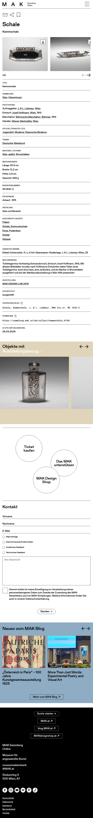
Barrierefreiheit (8, 809)
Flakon (5, 222)
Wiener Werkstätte (22, 121)
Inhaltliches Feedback (15, 547)
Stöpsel (6, 239)
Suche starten (46, 713)
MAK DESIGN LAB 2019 (15, 283)
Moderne (19, 132)
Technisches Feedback (15, 552)
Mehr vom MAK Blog (46, 701)
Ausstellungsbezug (20, 351)
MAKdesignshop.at (46, 735)
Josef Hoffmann (20, 112)
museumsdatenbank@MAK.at (15, 766)
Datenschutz (7, 801)
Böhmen (46, 116)
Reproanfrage (12, 537)
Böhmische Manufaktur (28, 116)
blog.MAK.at (46, 728)
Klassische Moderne (36, 132)
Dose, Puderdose (11, 230)
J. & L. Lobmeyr (26, 108)
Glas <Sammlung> (12, 97)
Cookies (5, 813)
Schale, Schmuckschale (14, 226)
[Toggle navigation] (87, 4)
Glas (4, 154)
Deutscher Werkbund (13, 143)
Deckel (6, 234)
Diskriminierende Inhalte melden (19, 542)
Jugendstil (8, 132)
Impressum (7, 805)
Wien (38, 108)
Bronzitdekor (23, 154)
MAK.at (46, 721)
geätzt (11, 154)
